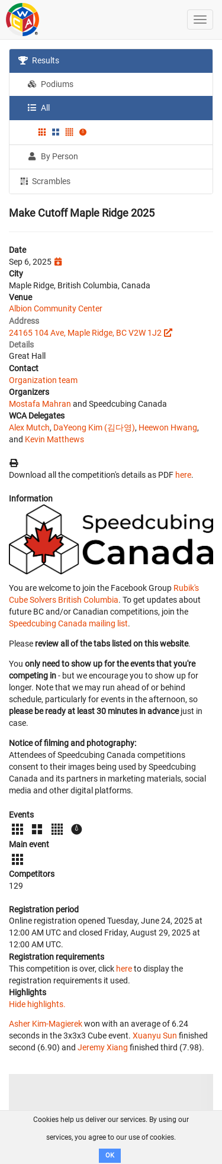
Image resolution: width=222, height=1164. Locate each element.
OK (109, 1155)
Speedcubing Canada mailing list (68, 623)
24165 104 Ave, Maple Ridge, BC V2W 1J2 (85, 332)
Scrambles (44, 180)
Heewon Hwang (168, 427)
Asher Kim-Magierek (45, 1023)
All (38, 107)
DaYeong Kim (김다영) (94, 427)
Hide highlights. (37, 1004)
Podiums (50, 84)
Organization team (43, 380)
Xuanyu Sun (155, 1035)
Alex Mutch (29, 427)
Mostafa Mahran (40, 404)
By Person (52, 156)
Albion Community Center (55, 308)
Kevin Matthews (54, 439)
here (183, 475)
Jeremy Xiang (103, 1047)
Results (38, 60)
